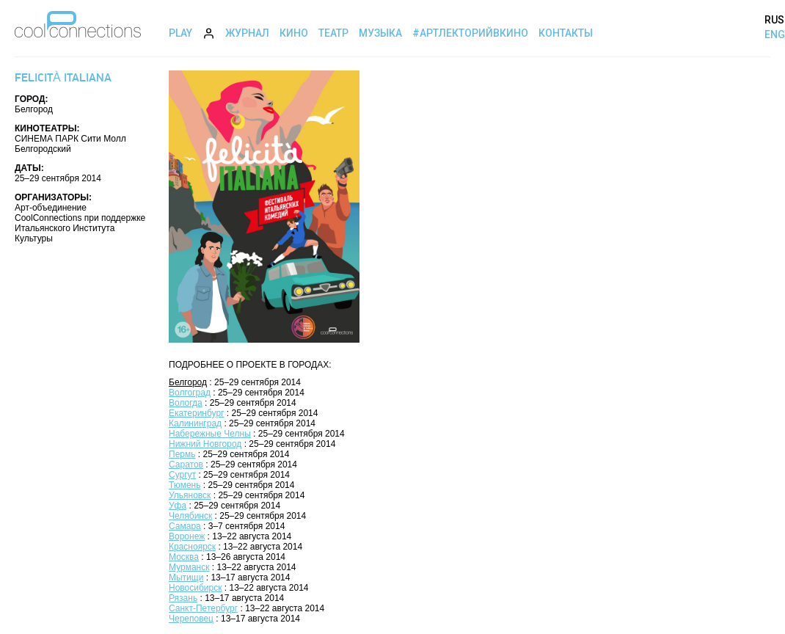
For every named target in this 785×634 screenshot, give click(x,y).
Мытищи (186, 577)
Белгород (188, 382)
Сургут (182, 475)
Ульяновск (190, 495)
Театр (333, 33)
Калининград (195, 423)
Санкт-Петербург (203, 608)
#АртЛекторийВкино (470, 33)
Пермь (182, 454)
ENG (774, 34)
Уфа (177, 505)
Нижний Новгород (205, 444)
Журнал (247, 33)
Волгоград (190, 392)
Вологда (185, 403)
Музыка (380, 33)
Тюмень (184, 485)
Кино (294, 33)
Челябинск (190, 516)
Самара (185, 526)
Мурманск (189, 567)
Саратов (186, 464)
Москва (184, 557)
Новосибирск (195, 588)
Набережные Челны (210, 434)
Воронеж (187, 536)
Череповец (191, 618)
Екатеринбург (196, 413)
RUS (774, 20)
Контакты (565, 33)
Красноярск (192, 547)
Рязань (183, 598)
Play (180, 33)
